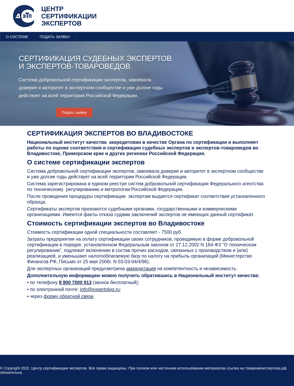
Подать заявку (74, 112)
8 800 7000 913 (75, 282)
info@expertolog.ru (100, 289)
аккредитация (141, 268)
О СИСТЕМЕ (17, 37)
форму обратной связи (68, 296)
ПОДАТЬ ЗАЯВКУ (55, 37)
